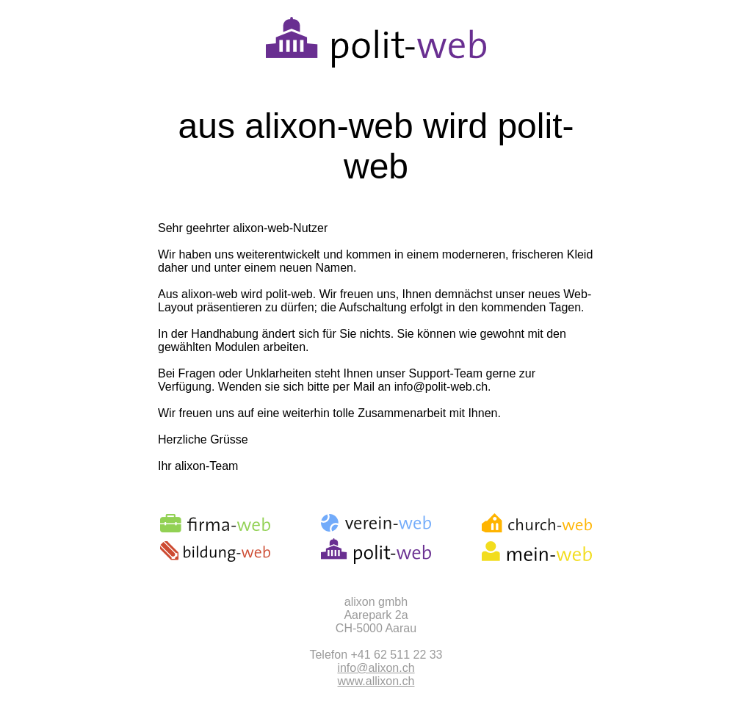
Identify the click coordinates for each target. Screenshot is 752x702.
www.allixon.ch (376, 681)
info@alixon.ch (375, 668)
